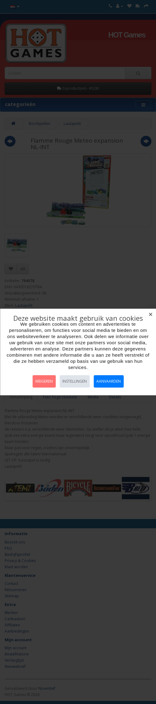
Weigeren (44, 381)
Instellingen (74, 381)
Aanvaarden (108, 381)
